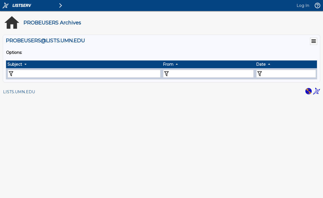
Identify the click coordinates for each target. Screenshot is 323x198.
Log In (303, 5)
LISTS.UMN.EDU (19, 91)
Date (261, 64)
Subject (14, 64)
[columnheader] (84, 64)
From (168, 64)
